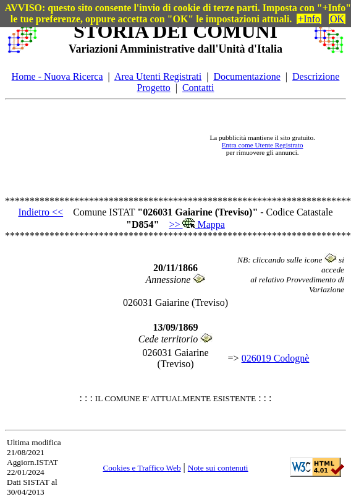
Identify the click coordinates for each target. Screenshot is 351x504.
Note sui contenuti (218, 467)
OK (337, 19)
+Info (309, 19)
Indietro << (40, 212)
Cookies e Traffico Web (141, 467)
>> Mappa (196, 224)
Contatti (198, 87)
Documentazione (246, 76)
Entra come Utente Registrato (262, 145)
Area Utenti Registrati (157, 76)
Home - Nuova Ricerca (57, 76)
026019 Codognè (276, 358)
